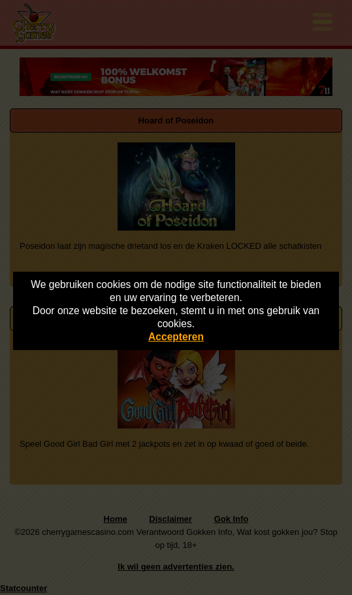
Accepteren (176, 336)
